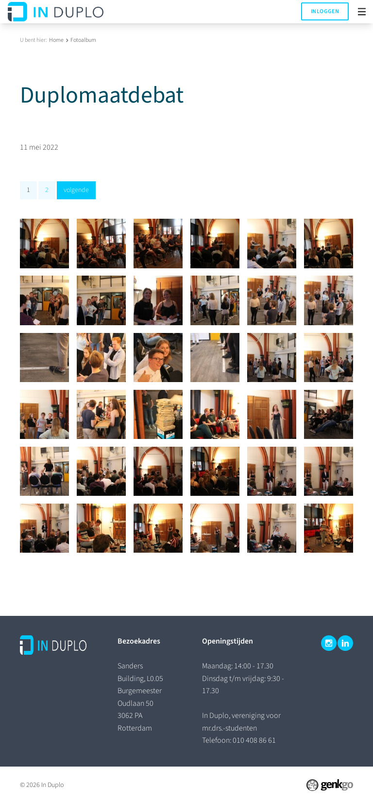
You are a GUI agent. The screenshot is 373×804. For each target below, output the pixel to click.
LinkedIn (345, 643)
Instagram (329, 643)
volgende (76, 190)
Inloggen (325, 11)
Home (56, 40)
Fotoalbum (83, 40)
